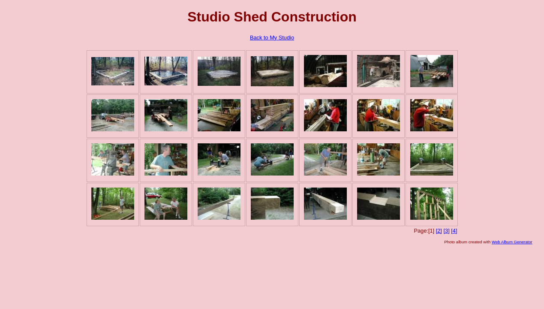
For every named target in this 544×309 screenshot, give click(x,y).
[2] (439, 230)
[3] (446, 230)
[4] (454, 230)
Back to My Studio (272, 37)
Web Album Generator (512, 241)
